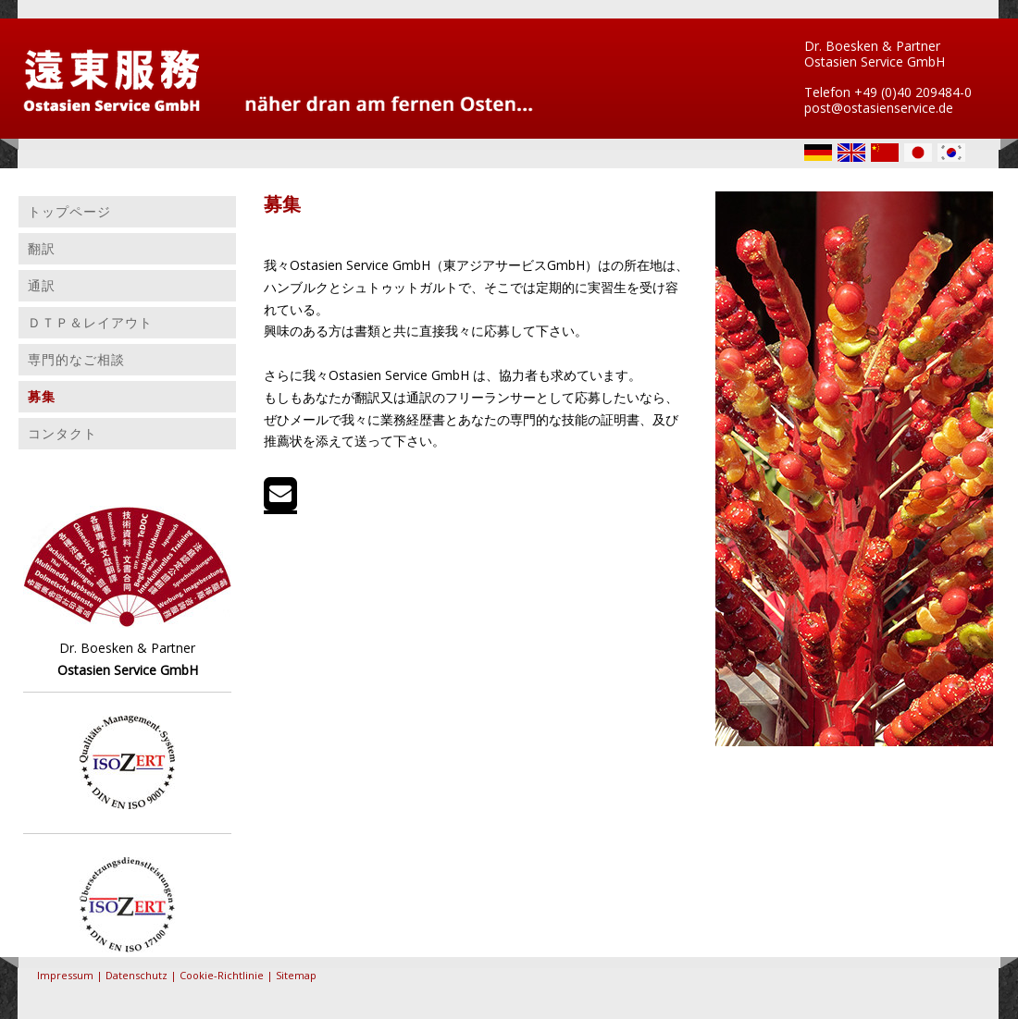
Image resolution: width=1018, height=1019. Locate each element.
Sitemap (296, 975)
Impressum (65, 975)
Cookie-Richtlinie (222, 975)
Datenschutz (137, 975)
